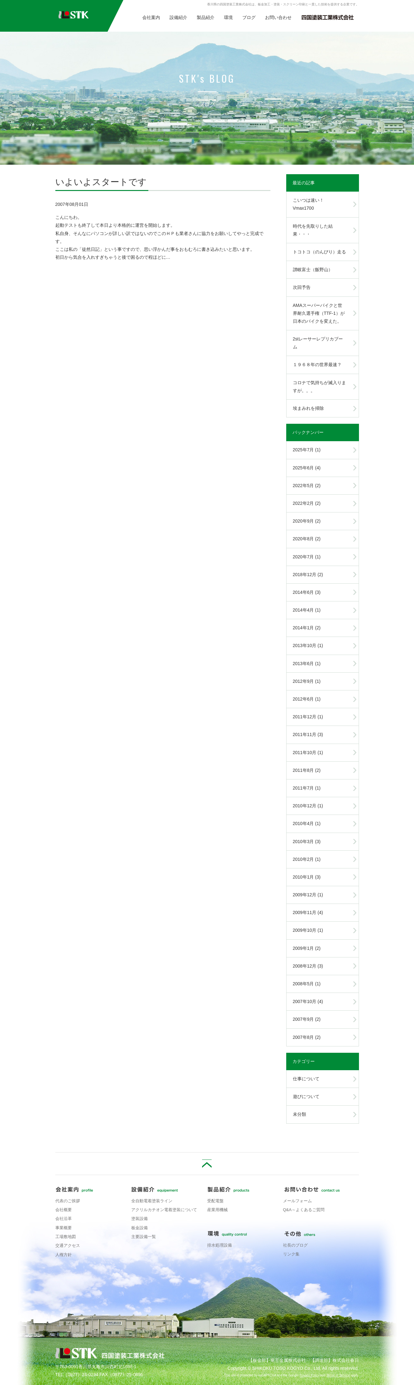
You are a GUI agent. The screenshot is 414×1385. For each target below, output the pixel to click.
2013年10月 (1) (308, 645)
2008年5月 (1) (307, 983)
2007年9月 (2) (307, 1019)
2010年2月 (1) (307, 859)
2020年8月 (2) (307, 538)
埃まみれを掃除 (308, 408)
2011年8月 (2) (307, 770)
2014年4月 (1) (307, 610)
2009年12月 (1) (308, 894)
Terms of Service (337, 1375)
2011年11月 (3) (308, 734)
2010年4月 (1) (307, 823)
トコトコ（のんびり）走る (319, 251)
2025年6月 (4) (307, 467)
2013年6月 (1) (307, 663)
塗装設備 (139, 1218)
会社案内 (151, 17)
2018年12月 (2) (308, 574)
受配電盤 (215, 1200)
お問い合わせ (278, 17)
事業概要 (63, 1227)
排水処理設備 (219, 1245)
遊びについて (306, 1096)
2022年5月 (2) (307, 485)
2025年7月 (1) (307, 449)
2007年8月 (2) (307, 1037)
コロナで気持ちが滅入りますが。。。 (319, 386)
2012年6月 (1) (307, 699)
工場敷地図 (65, 1236)
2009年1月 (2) (307, 948)
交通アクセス (67, 1245)
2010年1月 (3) (307, 877)
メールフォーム (297, 1200)
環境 (228, 17)
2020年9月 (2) (307, 521)
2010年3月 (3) (307, 841)
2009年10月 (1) (308, 930)
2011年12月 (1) (308, 716)
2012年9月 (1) (307, 681)
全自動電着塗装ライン (151, 1200)
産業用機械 (217, 1209)
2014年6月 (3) (307, 592)
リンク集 (291, 1254)
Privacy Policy (309, 1375)
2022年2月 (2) (307, 503)
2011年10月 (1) (308, 752)
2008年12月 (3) (308, 966)
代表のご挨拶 (67, 1200)
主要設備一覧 (143, 1236)
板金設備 (139, 1227)
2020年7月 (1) (307, 556)
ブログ (249, 17)
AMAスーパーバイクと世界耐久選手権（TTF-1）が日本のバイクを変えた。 (319, 313)
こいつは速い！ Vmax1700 (310, 204)
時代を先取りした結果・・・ (313, 230)
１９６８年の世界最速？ (317, 364)
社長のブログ (295, 1245)
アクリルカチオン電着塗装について (164, 1209)
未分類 (299, 1114)
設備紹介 (178, 17)
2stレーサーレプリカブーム (318, 342)
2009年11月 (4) (308, 912)
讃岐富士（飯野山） (313, 269)
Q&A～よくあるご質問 (303, 1209)
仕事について (306, 1078)
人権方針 (63, 1254)
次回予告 (302, 287)
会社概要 (63, 1209)
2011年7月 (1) (307, 788)
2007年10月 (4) (308, 1001)
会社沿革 (63, 1218)
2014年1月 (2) (307, 627)
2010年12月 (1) (308, 805)
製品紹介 (205, 17)
